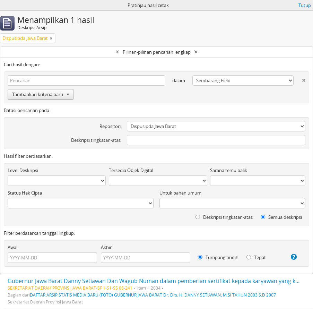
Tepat (256, 257)
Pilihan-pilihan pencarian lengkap (157, 52)
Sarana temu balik (228, 170)
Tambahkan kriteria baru (40, 94)
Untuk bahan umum (180, 193)
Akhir (106, 247)
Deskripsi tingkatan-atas (96, 140)
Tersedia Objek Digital (131, 170)
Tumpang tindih (218, 257)
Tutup (304, 5)
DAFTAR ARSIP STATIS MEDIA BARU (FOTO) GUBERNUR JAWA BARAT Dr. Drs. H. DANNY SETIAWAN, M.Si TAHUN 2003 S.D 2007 (153, 295)
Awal (12, 247)
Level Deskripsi (23, 170)
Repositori (110, 126)
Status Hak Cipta (25, 193)
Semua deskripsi (281, 217)
